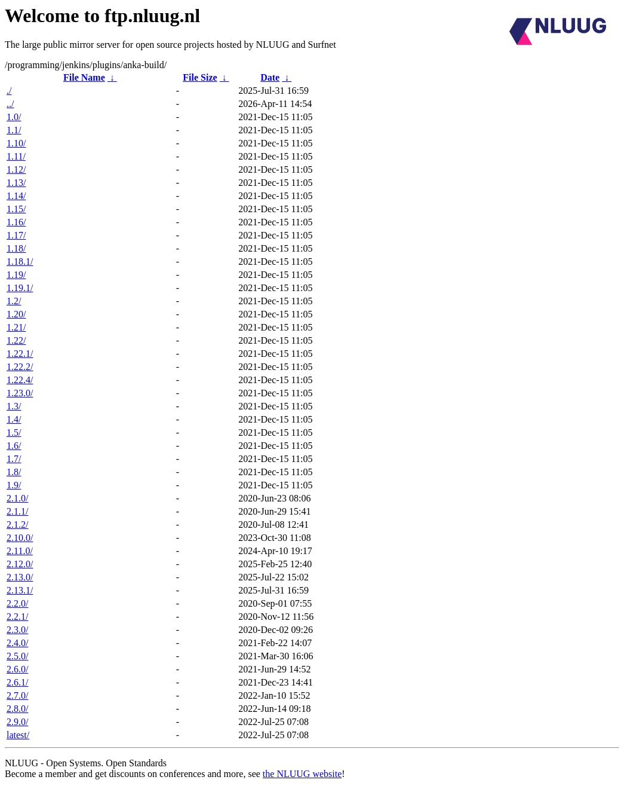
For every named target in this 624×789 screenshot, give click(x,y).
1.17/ (16, 235)
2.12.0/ (20, 564)
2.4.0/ (17, 643)
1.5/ (14, 432)
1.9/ (14, 485)
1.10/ (16, 143)
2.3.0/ (17, 630)
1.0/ (14, 117)
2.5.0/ (17, 656)
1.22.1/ (20, 353)
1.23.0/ (20, 393)
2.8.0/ (17, 709)
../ (10, 104)
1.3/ (14, 406)
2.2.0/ (17, 603)
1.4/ (14, 419)
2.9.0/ (17, 722)
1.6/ (14, 446)
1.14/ (16, 196)
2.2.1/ (17, 616)
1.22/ (16, 340)
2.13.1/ (20, 590)
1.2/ (14, 301)
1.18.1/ (20, 261)
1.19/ (16, 275)
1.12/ (16, 169)
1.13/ (16, 183)
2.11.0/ (20, 551)
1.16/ (16, 222)
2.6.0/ (17, 669)
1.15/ (16, 209)
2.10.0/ (20, 538)
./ (9, 90)
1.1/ (14, 130)
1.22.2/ (20, 367)
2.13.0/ (20, 577)
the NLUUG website (302, 774)
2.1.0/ (17, 498)
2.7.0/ (17, 695)
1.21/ (16, 327)
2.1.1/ (17, 511)
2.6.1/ (17, 682)
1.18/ (16, 248)
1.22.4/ (20, 380)
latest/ (18, 735)
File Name (84, 77)
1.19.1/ (20, 288)
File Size (200, 77)
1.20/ (16, 314)
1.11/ (16, 156)
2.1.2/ (17, 524)
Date (269, 77)
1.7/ (14, 459)
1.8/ (14, 472)
